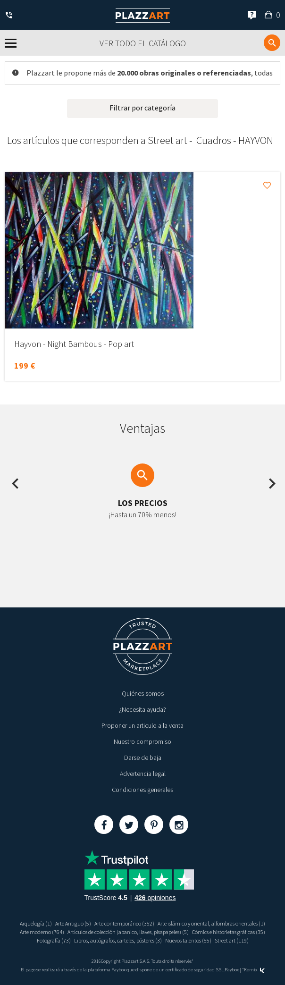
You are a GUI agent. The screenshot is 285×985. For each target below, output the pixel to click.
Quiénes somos (143, 693)
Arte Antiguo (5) (73, 923)
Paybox (232, 970)
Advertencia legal (143, 773)
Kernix (254, 970)
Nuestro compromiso (142, 741)
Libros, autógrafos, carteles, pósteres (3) (118, 940)
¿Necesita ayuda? (142, 709)
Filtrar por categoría (142, 107)
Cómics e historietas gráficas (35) (228, 931)
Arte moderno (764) (42, 931)
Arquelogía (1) (36, 923)
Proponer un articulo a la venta (142, 725)
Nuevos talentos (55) (188, 940)
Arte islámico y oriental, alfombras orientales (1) (211, 923)
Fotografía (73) (54, 940)
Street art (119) (232, 940)
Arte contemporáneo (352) (124, 923)
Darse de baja (142, 757)
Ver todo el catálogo (143, 43)
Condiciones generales (142, 789)
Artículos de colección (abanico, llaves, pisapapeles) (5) (128, 931)
